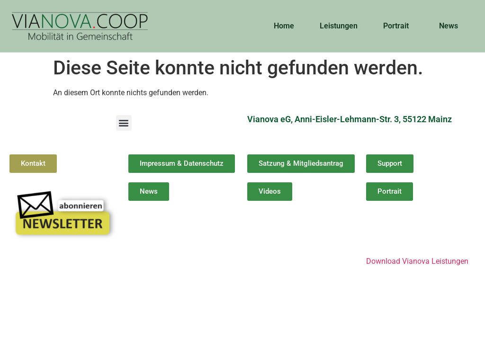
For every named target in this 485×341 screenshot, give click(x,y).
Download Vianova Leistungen (417, 261)
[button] (124, 123)
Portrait (398, 26)
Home (284, 25)
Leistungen (339, 25)
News (451, 26)
